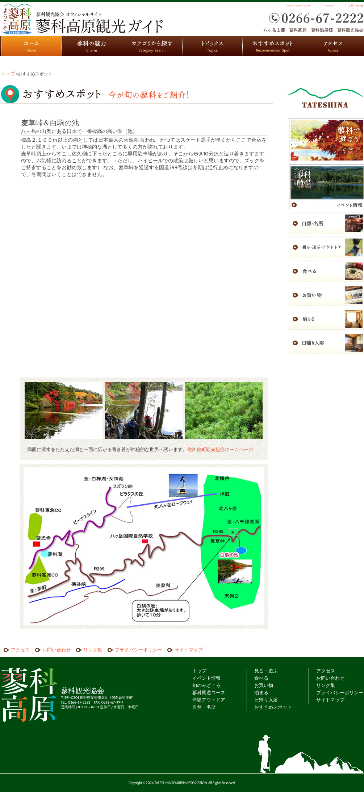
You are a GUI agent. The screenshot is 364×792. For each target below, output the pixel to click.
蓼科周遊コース (208, 692)
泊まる (261, 692)
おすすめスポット (273, 46)
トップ (8, 73)
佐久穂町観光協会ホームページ (220, 449)
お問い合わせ (355, 5)
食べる (261, 678)
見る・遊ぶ (266, 671)
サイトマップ (189, 650)
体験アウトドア (208, 700)
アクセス (329, 5)
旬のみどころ (206, 685)
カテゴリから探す (152, 46)
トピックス (213, 46)
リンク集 (92, 650)
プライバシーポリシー (298, 5)
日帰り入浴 (266, 700)
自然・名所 (204, 707)
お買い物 (263, 685)
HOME (31, 46)
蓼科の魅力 (92, 46)
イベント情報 (206, 678)
